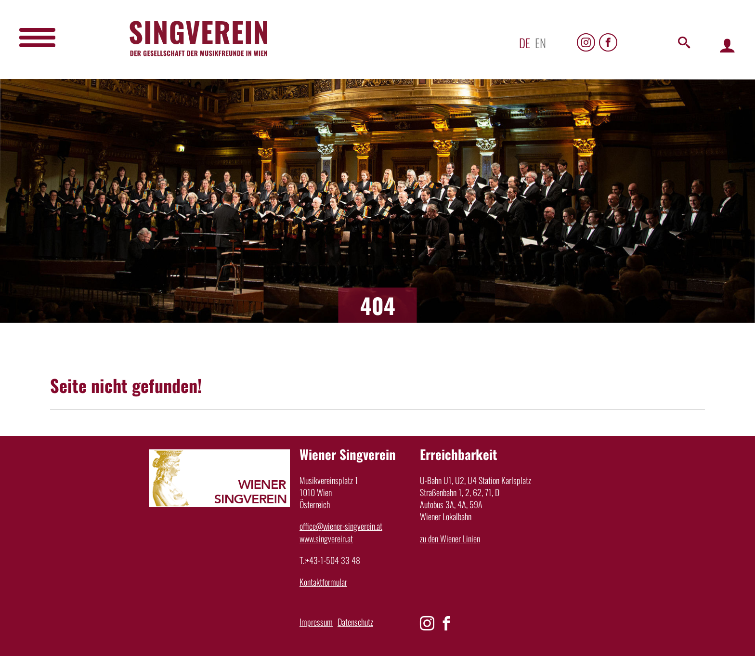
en (540, 43)
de (524, 43)
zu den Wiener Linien (450, 538)
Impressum (316, 622)
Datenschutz (355, 622)
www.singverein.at (326, 538)
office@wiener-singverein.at (340, 526)
